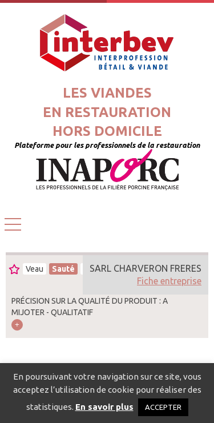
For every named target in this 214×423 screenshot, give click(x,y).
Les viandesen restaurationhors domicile (107, 112)
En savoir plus (104, 407)
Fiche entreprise (169, 281)
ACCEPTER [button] (163, 407)
